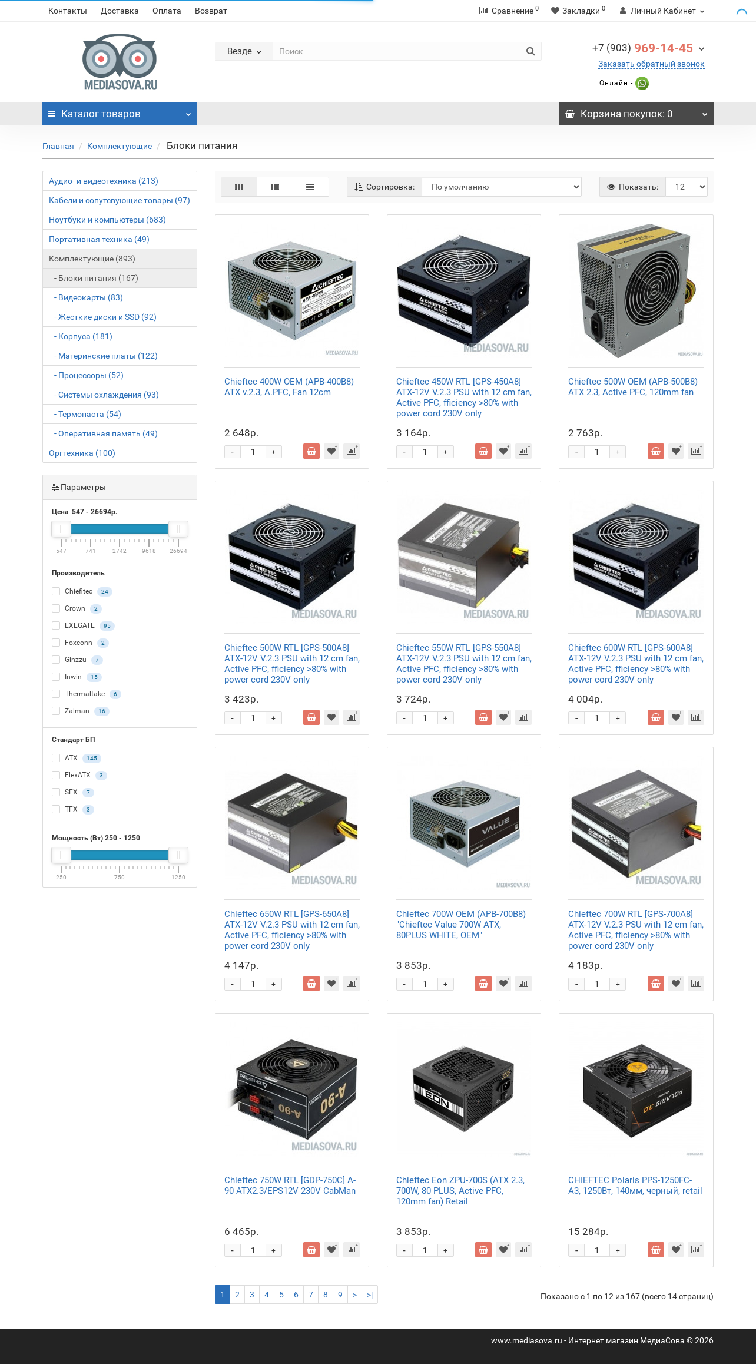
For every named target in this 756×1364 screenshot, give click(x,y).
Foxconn (80, 643)
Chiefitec (82, 592)
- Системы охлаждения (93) (104, 394)
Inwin (77, 677)
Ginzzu (77, 660)
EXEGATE (83, 626)
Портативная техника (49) (99, 239)
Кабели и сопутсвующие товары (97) (119, 200)
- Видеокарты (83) (86, 297)
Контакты (67, 10)
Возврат (211, 10)
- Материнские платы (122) (103, 355)
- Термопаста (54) (85, 414)
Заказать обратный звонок (651, 63)
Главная (58, 146)
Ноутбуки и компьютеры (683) (107, 219)
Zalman (81, 711)
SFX (73, 792)
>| (370, 1294)
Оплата (166, 10)
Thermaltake (86, 694)
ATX (76, 758)
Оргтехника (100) (82, 453)
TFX (73, 810)
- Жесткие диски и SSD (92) (103, 317)
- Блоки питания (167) (93, 278)
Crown (77, 609)
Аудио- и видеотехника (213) (103, 181)
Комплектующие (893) (92, 258)
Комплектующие (119, 146)
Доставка (120, 10)
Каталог (119, 111)
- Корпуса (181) (80, 336)
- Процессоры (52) (86, 375)
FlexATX (79, 775)
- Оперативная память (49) (103, 433)
